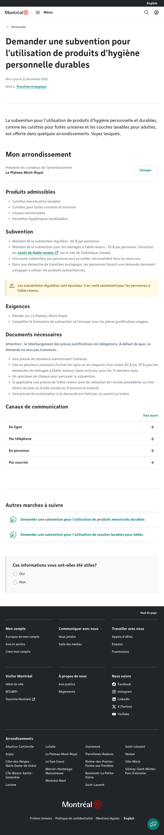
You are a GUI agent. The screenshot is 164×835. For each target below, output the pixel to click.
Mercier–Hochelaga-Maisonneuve (59, 771)
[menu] (44, 12)
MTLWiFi (11, 691)
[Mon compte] (156, 12)
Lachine (11, 784)
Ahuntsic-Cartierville (20, 746)
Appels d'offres (122, 636)
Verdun (130, 754)
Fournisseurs (120, 651)
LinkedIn (121, 699)
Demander (18, 27)
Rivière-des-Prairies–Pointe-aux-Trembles (99, 763)
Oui (22, 574)
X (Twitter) (122, 707)
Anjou (9, 754)
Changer (146, 170)
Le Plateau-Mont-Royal (61, 754)
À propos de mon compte (22, 636)
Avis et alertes (15, 644)
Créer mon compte (18, 651)
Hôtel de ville (14, 684)
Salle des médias (70, 644)
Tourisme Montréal (18, 699)
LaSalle (50, 746)
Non (22, 582)
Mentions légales (108, 818)
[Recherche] (146, 12)
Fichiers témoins (41, 818)
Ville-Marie (132, 761)
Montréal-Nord (55, 780)
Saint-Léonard (135, 746)
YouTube (120, 714)
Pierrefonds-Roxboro (99, 754)
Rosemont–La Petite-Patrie (99, 775)
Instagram (122, 692)
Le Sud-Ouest (54, 761)
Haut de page (148, 612)
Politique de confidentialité (74, 818)
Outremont (92, 746)
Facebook (121, 684)
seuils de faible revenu (36, 253)
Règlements (67, 691)
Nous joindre (67, 636)
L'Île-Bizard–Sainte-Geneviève (19, 775)
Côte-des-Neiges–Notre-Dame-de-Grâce (21, 763)
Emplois (117, 644)
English (152, 3)
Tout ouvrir (150, 415)
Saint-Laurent (94, 784)
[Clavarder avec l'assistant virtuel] (153, 824)
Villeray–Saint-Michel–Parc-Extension (140, 771)
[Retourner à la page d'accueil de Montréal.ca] (16, 12)
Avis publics (67, 684)
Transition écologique (31, 86)
